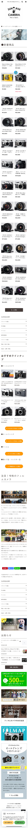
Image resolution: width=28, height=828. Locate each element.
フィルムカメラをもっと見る (14, 428)
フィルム (3, 330)
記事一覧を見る (14, 667)
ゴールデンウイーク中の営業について (11, 26)
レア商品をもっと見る (14, 466)
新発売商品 (4, 335)
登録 (23, 811)
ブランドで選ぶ (5, 321)
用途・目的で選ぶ (5, 344)
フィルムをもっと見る (14, 454)
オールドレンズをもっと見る (14, 441)
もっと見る (14, 310)
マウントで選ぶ (5, 339)
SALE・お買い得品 (5, 348)
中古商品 (3, 326)
